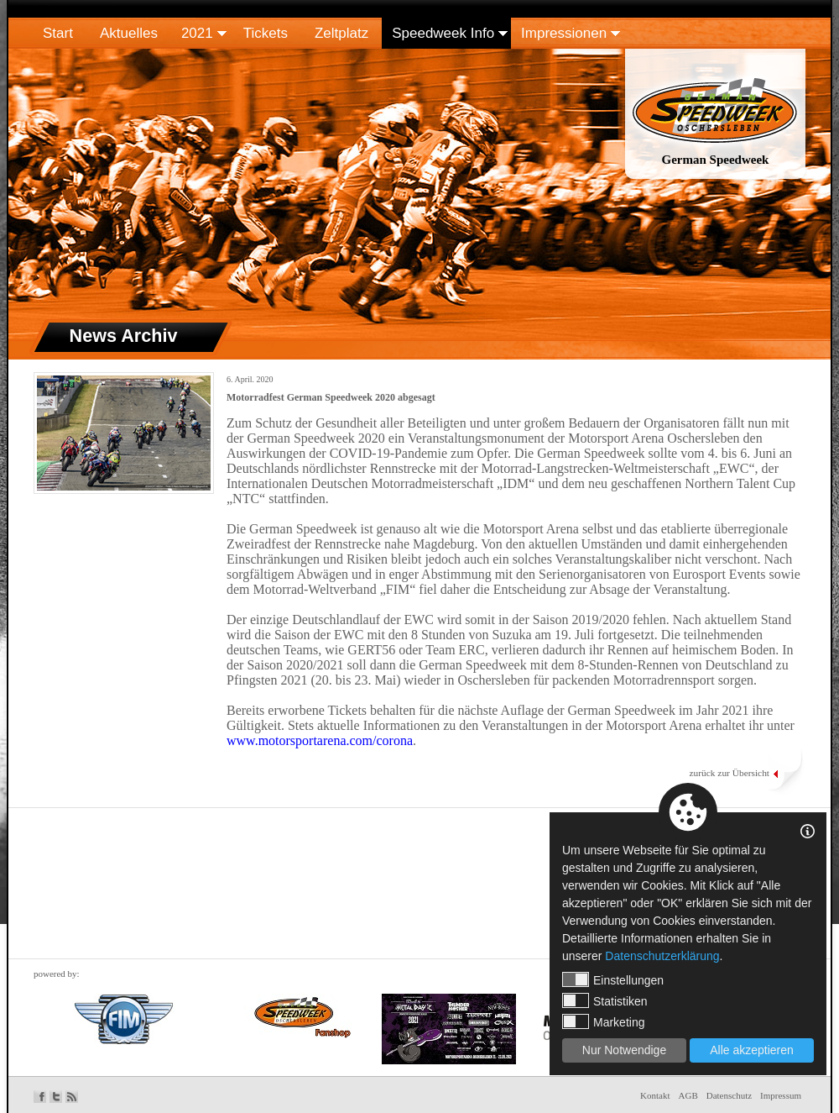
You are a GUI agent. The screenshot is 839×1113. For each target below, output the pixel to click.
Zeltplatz (341, 33)
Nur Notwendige (624, 1050)
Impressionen (564, 33)
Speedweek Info (443, 33)
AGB (688, 1095)
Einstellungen (613, 979)
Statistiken (605, 1000)
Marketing (603, 1021)
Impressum (780, 1095)
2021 (197, 33)
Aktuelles (129, 33)
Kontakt (655, 1095)
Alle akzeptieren (752, 1050)
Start (58, 33)
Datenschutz (729, 1095)
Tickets (265, 33)
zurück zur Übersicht (729, 773)
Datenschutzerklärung (662, 956)
